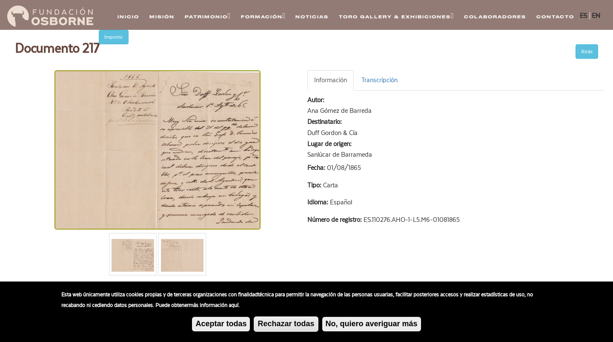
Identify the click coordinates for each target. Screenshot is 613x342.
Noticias (312, 16)
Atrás (587, 52)
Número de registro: (335, 220)
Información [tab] (330, 80)
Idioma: (318, 202)
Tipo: (315, 185)
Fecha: (317, 168)
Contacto (555, 16)
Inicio (128, 16)
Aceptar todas (220, 324)
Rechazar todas (286, 324)
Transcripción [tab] (379, 80)
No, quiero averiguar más (372, 324)
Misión (162, 16)
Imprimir (113, 37)
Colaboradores (495, 16)
